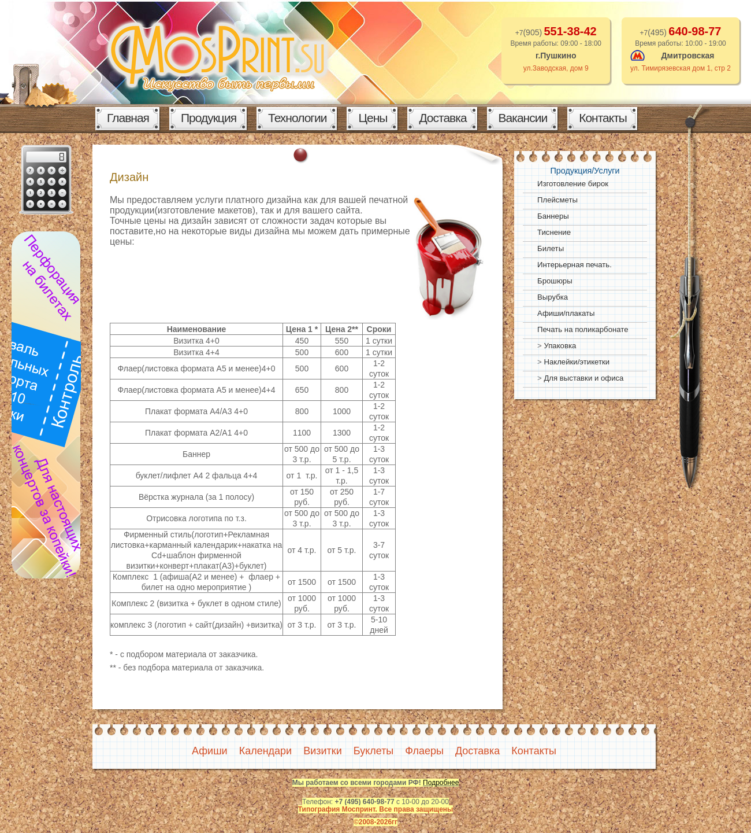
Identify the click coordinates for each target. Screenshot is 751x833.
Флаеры (424, 751)
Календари (265, 751)
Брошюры (554, 281)
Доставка (442, 117)
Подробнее (441, 783)
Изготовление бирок (572, 183)
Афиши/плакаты (566, 313)
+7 (681, 33)
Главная (128, 117)
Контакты (603, 117)
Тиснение (554, 232)
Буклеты (374, 751)
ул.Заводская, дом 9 (556, 68)
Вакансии (523, 117)
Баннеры (553, 216)
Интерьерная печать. (574, 264)
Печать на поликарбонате (583, 329)
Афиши (210, 751)
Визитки (322, 751)
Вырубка (552, 297)
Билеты (550, 248)
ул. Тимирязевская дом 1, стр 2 (680, 68)
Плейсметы (557, 200)
